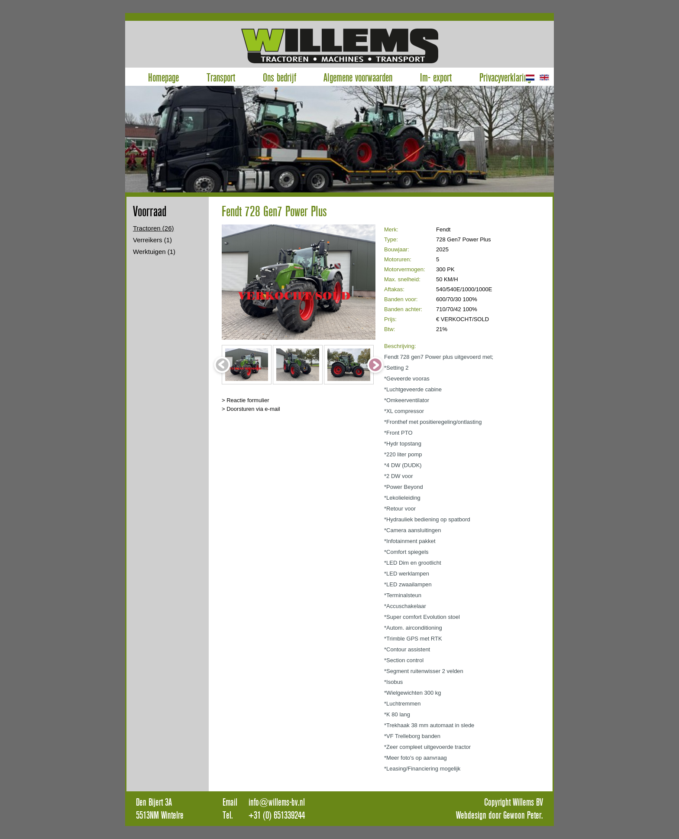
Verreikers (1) (152, 240)
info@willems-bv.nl (277, 802)
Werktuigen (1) (154, 251)
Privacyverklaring (505, 76)
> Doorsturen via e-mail (251, 409)
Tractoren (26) (153, 228)
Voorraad (149, 211)
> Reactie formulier (245, 400)
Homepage (163, 76)
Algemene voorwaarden (357, 76)
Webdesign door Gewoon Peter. (499, 815)
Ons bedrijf (279, 76)
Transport (221, 76)
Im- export (436, 76)
